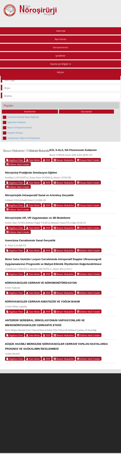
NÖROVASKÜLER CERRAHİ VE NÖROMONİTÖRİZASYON (41, 282)
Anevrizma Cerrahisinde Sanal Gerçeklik (30, 240)
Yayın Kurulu (60, 39)
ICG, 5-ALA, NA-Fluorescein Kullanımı (73, 150)
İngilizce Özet (14, 160)
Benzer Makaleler (64, 160)
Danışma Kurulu (60, 47)
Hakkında (60, 30)
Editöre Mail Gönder (17, 164)
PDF (46, 160)
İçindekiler (60, 55)
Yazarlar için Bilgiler (60, 64)
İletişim (60, 72)
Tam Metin (33, 160)
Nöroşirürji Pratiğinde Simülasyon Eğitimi (31, 172)
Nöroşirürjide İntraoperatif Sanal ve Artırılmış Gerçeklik (39, 195)
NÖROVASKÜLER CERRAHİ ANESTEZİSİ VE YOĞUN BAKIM (42, 301)
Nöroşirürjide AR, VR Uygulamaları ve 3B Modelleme (37, 217)
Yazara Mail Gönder (88, 160)
